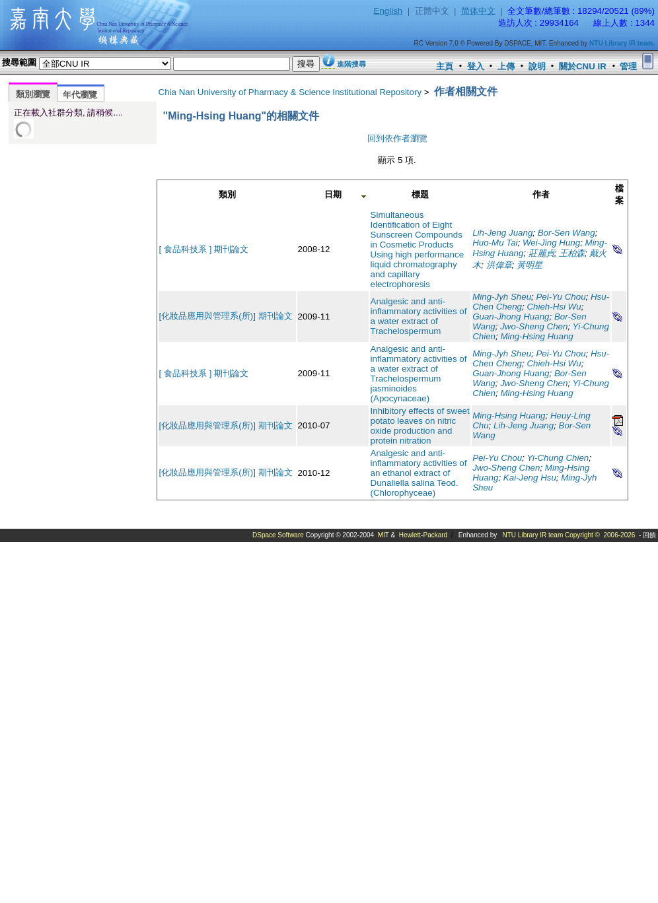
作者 (541, 194)
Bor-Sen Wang (566, 233)
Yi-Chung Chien (558, 458)
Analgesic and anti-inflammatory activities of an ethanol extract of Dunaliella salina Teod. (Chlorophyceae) (419, 473)
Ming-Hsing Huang (536, 336)
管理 (628, 66)
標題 (420, 194)
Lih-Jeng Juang (502, 233)
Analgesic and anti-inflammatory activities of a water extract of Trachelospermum (419, 316)
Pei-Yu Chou (560, 297)
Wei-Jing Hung (551, 243)
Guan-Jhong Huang (510, 316)
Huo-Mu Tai (494, 243)
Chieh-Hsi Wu (554, 307)
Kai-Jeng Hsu (529, 478)
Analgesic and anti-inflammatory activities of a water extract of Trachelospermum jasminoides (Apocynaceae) (419, 373)
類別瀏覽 (33, 94)
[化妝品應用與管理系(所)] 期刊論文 (226, 316)
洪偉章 (499, 265)
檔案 (619, 194)
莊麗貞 (541, 253)
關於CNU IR (582, 66)
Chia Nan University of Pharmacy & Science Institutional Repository (290, 92)
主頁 (444, 66)
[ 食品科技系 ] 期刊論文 (204, 249)
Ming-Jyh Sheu (501, 297)
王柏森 (572, 253)
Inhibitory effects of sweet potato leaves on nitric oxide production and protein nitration (420, 426)
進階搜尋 (351, 64)
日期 (333, 194)
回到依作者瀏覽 (397, 138)
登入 (475, 66)
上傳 (506, 66)
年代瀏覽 (80, 95)
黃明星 (529, 265)
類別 (227, 194)
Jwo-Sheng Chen (533, 326)
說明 (537, 66)
